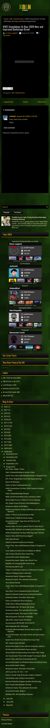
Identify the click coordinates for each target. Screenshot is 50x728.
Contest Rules (6, 724)
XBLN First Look (9, 381)
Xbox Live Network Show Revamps (19, 601)
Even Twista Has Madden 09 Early (18, 685)
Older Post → (43, 102)
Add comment (9, 128)
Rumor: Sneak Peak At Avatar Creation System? (24, 675)
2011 (6, 442)
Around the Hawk (9, 392)
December (10, 454)
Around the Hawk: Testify (15, 665)
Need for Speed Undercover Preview (19, 542)
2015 (6, 429)
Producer (25, 330)
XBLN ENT (7, 396)
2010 (6, 445)
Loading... (5, 368)
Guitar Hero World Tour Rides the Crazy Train (22, 640)
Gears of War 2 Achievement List (18, 485)
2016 (6, 426)
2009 (6, 448)
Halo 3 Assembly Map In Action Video (20, 472)
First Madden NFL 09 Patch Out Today (20, 607)
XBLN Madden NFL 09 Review (17, 626)
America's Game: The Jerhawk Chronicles (21, 579)
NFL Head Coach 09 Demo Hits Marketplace (22, 503)
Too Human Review (13, 583)
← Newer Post (7, 102)
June (8, 702)
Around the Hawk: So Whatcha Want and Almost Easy (26, 662)
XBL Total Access (16, 19)
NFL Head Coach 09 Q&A (15, 643)
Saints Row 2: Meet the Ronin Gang (19, 518)
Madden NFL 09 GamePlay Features (19, 694)
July (7, 699)
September (10, 464)
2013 (6, 436)
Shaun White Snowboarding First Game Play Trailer (25, 653)
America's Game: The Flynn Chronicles (20, 597)
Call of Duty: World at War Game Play (20, 554)
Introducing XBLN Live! (14, 567)
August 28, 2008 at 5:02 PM (27, 116)
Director (25, 286)
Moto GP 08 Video (12, 482)
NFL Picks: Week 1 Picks (15, 469)
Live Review (7, 385)
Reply (11, 122)
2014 (6, 432)
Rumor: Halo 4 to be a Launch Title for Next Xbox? (25, 526)
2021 (6, 410)
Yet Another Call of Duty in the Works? (20, 678)
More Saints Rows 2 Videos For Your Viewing (23, 500)
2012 (6, 439)
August (9, 467)
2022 (6, 407)
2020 (6, 413)
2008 (6, 452)
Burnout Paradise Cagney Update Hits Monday (23, 681)
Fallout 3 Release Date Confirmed (18, 573)
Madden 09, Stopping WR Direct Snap (20, 564)
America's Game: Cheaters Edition (18, 576)
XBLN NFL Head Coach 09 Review (18, 620)
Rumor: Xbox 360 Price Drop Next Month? (21, 659)
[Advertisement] (25, 198)
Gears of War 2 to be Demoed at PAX (20, 515)
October (9, 460)
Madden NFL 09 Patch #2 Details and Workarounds (25, 529)
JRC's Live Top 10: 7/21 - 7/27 (17, 672)
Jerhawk (12, 116)
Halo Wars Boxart (12, 539)
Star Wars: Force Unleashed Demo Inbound (22, 591)
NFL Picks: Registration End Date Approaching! (24, 479)
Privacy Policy (6, 720)
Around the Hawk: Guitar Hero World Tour (21, 560)
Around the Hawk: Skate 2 (15, 691)
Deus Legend (12, 33)
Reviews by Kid (9, 389)
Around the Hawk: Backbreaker (17, 557)
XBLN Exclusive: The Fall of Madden (19, 617)
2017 (6, 423)
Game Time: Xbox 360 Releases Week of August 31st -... (27, 476)
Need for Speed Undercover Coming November (24, 594)
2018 (6, 420)
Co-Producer (25, 264)
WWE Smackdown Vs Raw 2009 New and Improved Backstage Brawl (23, 28)
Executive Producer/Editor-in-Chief (25, 241)
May (7, 705)
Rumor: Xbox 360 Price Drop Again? (19, 536)
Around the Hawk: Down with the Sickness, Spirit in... (26, 646)
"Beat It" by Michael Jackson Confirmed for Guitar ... (25, 570)
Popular (6, 212)
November (10, 457)
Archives (17, 212)
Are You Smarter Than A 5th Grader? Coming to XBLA (26, 656)
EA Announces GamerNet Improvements (21, 649)
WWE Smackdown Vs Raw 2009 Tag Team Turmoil (25, 533)
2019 (6, 416)
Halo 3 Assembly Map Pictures (17, 494)
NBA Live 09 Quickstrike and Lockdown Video (23, 497)
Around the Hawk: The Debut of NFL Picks (22, 614)
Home (6, 19)
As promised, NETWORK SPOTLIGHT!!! (20, 623)
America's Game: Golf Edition (17, 506)
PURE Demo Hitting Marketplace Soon (20, 604)
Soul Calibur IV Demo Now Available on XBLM (23, 551)
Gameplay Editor (25, 308)
